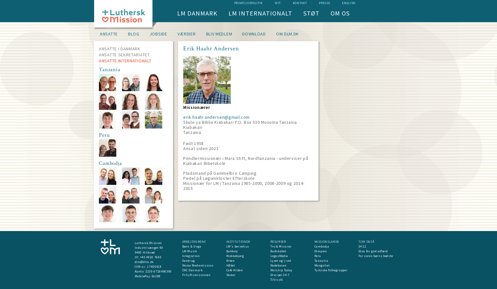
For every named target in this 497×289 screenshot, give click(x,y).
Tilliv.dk (276, 280)
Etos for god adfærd (373, 251)
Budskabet (278, 251)
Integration (191, 256)
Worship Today (281, 270)
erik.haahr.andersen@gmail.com (216, 117)
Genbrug (188, 261)
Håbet (230, 265)
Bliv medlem (219, 34)
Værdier (187, 34)
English (349, 3)
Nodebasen (278, 265)
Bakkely (232, 251)
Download (254, 34)
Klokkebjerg (235, 256)
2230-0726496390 (158, 271)
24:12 (362, 246)
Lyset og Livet (281, 261)
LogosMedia (279, 256)
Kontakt (300, 3)
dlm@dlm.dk (144, 262)
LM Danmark (197, 13)
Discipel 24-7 (280, 275)
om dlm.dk (287, 34)
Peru (317, 256)
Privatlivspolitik (248, 3)
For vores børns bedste (375, 256)
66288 (156, 276)
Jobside (158, 34)
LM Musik (189, 251)
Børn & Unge (191, 246)
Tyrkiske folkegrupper (331, 270)
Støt (311, 13)
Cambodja (321, 246)
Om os (340, 13)
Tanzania (321, 261)
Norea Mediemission (198, 265)
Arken (230, 261)
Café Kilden (234, 270)
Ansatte (109, 34)
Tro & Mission (281, 246)
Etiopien (320, 251)
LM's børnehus (237, 246)
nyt (278, 3)
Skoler (231, 275)
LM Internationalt (260, 13)
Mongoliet (322, 265)
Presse (324, 3)
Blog (133, 34)
